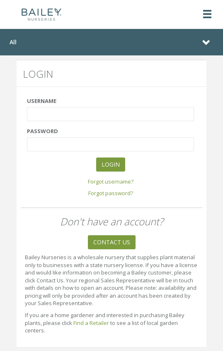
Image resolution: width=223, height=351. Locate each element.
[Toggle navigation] (207, 14)
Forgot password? (110, 193)
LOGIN (111, 164)
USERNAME (41, 101)
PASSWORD (42, 131)
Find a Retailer (91, 323)
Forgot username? (110, 181)
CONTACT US (111, 242)
